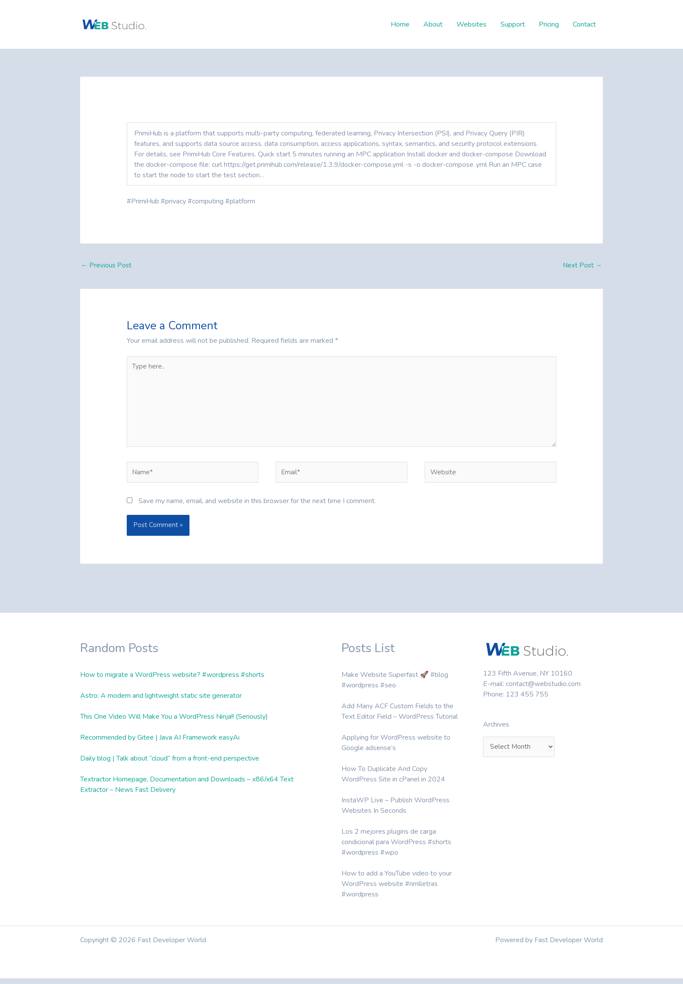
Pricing (549, 24)
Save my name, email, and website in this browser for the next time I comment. (257, 506)
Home (400, 24)
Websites (471, 24)
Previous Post (107, 266)
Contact (584, 24)
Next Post (581, 266)
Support (512, 24)
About (433, 24)
